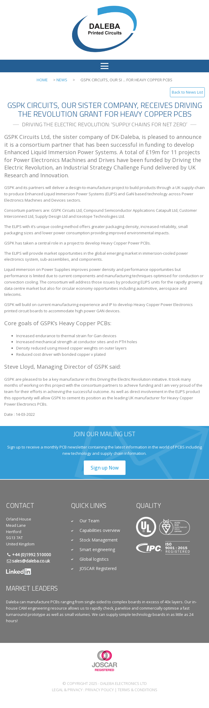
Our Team (89, 521)
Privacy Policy (99, 689)
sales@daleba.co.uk (31, 561)
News (61, 79)
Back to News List (187, 92)
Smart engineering (97, 549)
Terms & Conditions (137, 689)
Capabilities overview (100, 530)
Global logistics (94, 559)
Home (42, 79)
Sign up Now (105, 467)
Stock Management (99, 540)
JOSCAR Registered (98, 568)
